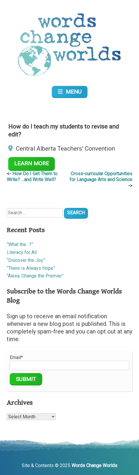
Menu (70, 91)
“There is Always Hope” (31, 268)
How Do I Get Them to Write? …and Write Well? (32, 177)
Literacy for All (22, 252)
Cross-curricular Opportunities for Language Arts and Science (101, 177)
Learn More (31, 163)
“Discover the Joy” (26, 260)
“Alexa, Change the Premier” (35, 276)
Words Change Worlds (94, 465)
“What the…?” (20, 244)
